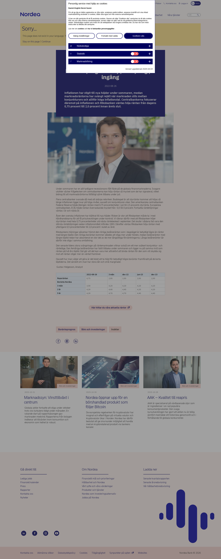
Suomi (88, 8)
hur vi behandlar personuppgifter (101, 29)
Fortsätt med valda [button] (109, 36)
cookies (81, 29)
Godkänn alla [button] (138, 36)
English (77, 8)
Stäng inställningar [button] (81, 36)
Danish (71, 8)
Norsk (83, 8)
